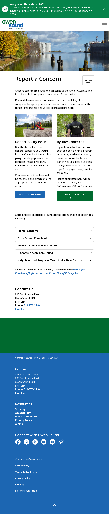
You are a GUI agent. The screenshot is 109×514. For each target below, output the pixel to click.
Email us (20, 309)
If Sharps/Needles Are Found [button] (35, 253)
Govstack (31, 490)
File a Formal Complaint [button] (32, 238)
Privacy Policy (23, 420)
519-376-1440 (32, 305)
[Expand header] (104, 24)
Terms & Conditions (26, 471)
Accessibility (23, 413)
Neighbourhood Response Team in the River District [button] (50, 260)
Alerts (19, 424)
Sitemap (20, 409)
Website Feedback (26, 416)
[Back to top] (54, 505)
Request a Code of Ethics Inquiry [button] (37, 245)
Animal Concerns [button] (28, 230)
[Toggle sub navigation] (88, 80)
